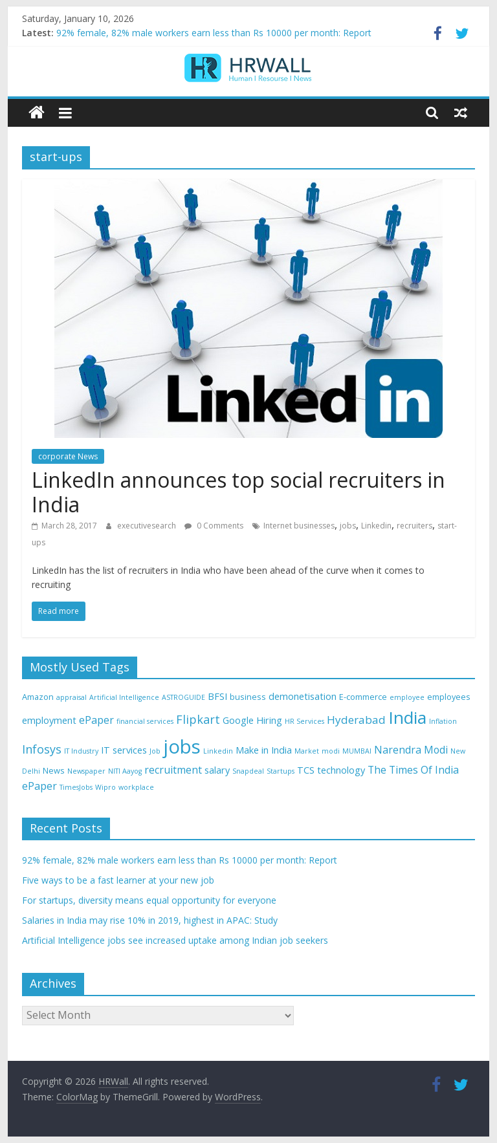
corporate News (68, 456)
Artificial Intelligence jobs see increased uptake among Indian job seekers (175, 940)
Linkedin (376, 525)
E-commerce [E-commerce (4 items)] (363, 696)
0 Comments (213, 525)
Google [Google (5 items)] (238, 720)
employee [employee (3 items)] (407, 697)
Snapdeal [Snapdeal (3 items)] (248, 771)
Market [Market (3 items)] (306, 751)
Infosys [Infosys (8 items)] (41, 749)
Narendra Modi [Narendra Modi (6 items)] (411, 750)
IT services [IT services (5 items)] (124, 750)
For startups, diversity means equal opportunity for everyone (149, 900)
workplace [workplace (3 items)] (136, 787)
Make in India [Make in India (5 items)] (264, 750)
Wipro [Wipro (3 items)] (105, 787)
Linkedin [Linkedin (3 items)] (218, 751)
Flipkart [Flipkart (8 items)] (198, 719)
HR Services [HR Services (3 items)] (304, 721)
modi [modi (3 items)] (331, 751)
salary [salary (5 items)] (217, 770)
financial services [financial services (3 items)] (144, 721)
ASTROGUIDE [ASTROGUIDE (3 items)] (183, 697)
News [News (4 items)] (54, 770)
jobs (348, 525)
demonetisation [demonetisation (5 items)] (303, 696)
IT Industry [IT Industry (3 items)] (81, 751)
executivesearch (147, 525)
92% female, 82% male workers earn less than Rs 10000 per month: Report (213, 33)
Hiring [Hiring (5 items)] (269, 720)
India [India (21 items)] (407, 717)
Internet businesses (299, 525)
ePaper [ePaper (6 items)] (96, 720)
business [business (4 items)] (248, 696)
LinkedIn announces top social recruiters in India (238, 492)
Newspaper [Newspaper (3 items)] (86, 771)
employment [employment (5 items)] (49, 720)
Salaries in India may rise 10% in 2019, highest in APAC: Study (150, 920)
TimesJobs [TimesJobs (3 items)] (76, 787)
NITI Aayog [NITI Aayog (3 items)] (125, 771)
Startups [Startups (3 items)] (280, 771)
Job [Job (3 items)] (154, 751)
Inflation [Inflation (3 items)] (443, 721)
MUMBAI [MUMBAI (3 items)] (356, 751)
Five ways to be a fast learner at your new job (118, 880)
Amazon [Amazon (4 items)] (38, 696)
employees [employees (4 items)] (448, 696)
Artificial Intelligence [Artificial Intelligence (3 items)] (124, 697)
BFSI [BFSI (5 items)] (217, 696)
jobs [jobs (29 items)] (182, 746)
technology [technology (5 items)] (341, 770)
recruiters (414, 525)
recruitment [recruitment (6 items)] (173, 770)
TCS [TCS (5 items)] (306, 770)
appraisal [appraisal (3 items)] (71, 697)
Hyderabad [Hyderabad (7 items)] (356, 719)
